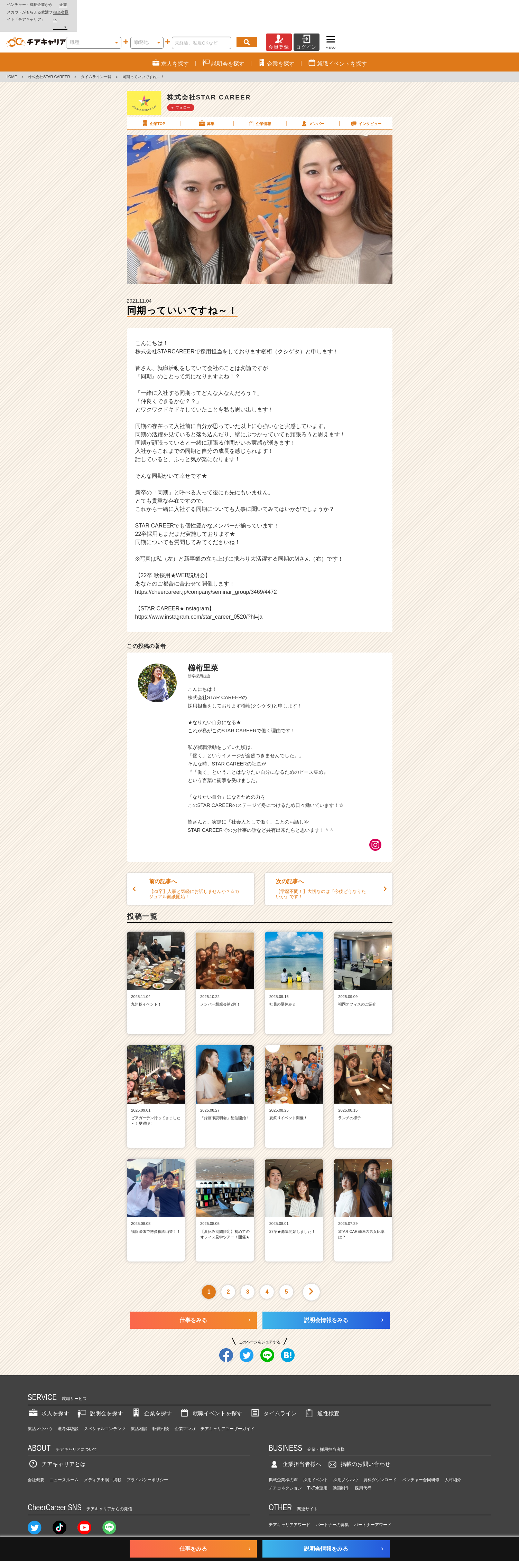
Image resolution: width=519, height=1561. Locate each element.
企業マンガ (185, 1406)
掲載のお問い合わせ (358, 1441)
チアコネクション (285, 1465)
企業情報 (259, 101)
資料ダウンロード (380, 1457)
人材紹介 (453, 1457)
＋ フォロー (180, 85)
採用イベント (315, 1457)
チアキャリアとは (57, 1441)
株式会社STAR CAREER (49, 55)
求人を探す (48, 1391)
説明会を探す (99, 1391)
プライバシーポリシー (147, 1457)
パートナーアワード (372, 1502)
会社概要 (36, 1457)
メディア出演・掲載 (102, 1457)
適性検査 (322, 1391)
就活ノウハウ (40, 1406)
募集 (206, 101)
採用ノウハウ (345, 1457)
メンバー (312, 101)
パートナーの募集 (332, 1502)
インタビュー (365, 101)
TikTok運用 (317, 1465)
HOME (11, 55)
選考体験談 (68, 1406)
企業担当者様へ (491, 4)
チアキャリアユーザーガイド (227, 1406)
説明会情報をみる (326, 1298)
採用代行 (363, 1465)
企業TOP (153, 101)
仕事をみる (193, 1298)
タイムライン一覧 (96, 55)
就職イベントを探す (210, 1391)
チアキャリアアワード (289, 1502)
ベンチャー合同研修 (420, 1457)
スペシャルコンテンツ (105, 1406)
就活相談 (139, 1406)
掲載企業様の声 (283, 1457)
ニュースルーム (63, 1457)
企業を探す (151, 1391)
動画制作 (341, 1465)
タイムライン (273, 1391)
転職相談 (160, 1406)
